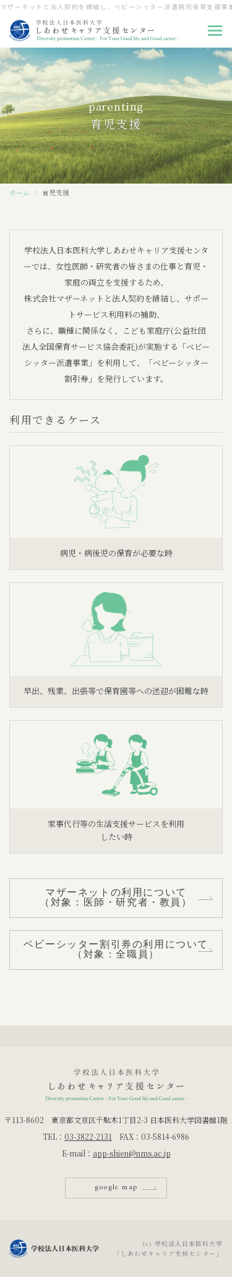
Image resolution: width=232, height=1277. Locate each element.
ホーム (19, 192)
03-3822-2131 (88, 1136)
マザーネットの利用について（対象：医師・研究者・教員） (116, 898)
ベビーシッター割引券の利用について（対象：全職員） (116, 950)
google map (116, 1187)
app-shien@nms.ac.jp (132, 1153)
